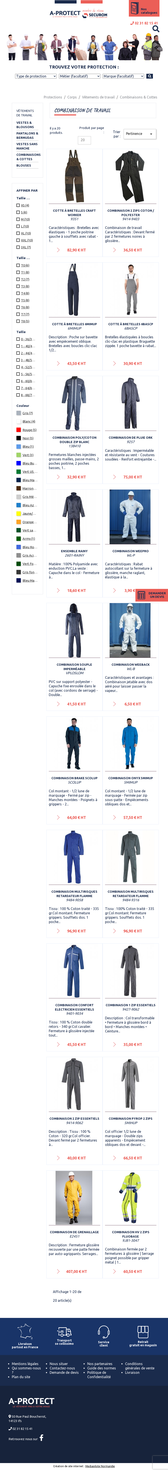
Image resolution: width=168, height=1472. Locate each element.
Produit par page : (91, 130)
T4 (25, 293)
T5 (25, 300)
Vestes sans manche (27, 146)
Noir (28, 438)
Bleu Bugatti (30, 463)
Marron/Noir (30, 488)
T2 (25, 279)
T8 (25, 321)
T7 (25, 314)
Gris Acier (30, 555)
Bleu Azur (30, 505)
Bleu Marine (30, 480)
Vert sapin (30, 530)
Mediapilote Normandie (100, 1466)
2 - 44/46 (29, 353)
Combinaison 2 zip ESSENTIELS (74, 1118)
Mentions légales (25, 1364)
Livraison (132, 1372)
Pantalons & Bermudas (27, 135)
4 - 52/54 (29, 367)
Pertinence (140, 134)
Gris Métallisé (30, 497)
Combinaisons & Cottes (27, 157)
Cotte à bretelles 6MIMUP (74, 324)
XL (26, 233)
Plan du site (21, 1377)
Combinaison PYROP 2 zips (130, 1118)
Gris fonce (30, 572)
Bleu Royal (30, 547)
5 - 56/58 (29, 374)
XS (25, 205)
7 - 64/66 (29, 388)
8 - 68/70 (29, 395)
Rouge (30, 430)
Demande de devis (64, 1372)
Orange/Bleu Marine (30, 522)
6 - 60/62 (29, 381)
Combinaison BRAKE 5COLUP (74, 778)
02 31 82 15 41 (144, 23)
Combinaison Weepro (130, 551)
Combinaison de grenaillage (74, 1232)
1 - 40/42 (29, 346)
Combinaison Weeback (131, 664)
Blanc (29, 421)
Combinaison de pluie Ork (130, 437)
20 (83, 140)
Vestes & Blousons (25, 125)
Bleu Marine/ (30, 580)
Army (29, 538)
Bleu (28, 446)
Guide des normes (101, 1368)
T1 (25, 272)
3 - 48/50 (29, 360)
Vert (28, 455)
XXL (27, 240)
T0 (25, 265)
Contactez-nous (62, 1368)
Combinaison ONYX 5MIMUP (130, 778)
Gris (28, 413)
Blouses (23, 165)
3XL (26, 247)
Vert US (30, 471)
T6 (25, 307)
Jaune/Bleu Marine (30, 513)
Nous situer (59, 1364)
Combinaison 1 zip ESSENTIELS (131, 1005)
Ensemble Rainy (74, 551)
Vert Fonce (30, 564)
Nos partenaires (99, 1364)
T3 (25, 286)
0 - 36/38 (29, 339)
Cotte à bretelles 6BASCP (130, 324)
